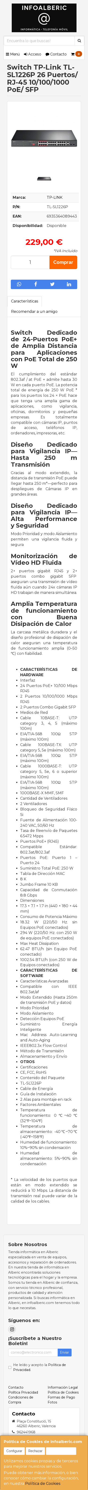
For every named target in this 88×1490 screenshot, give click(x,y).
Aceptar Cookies (61, 1451)
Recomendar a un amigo (34, 311)
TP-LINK (54, 197)
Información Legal (63, 1387)
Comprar (63, 262)
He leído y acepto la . (39, 1367)
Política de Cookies (42, 1483)
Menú (13, 54)
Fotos (52, 1402)
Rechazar (35, 1451)
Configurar (14, 1451)
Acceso (32, 54)
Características (24, 301)
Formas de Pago (61, 1397)
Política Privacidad (23, 1392)
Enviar (64, 1352)
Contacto (56, 54)
